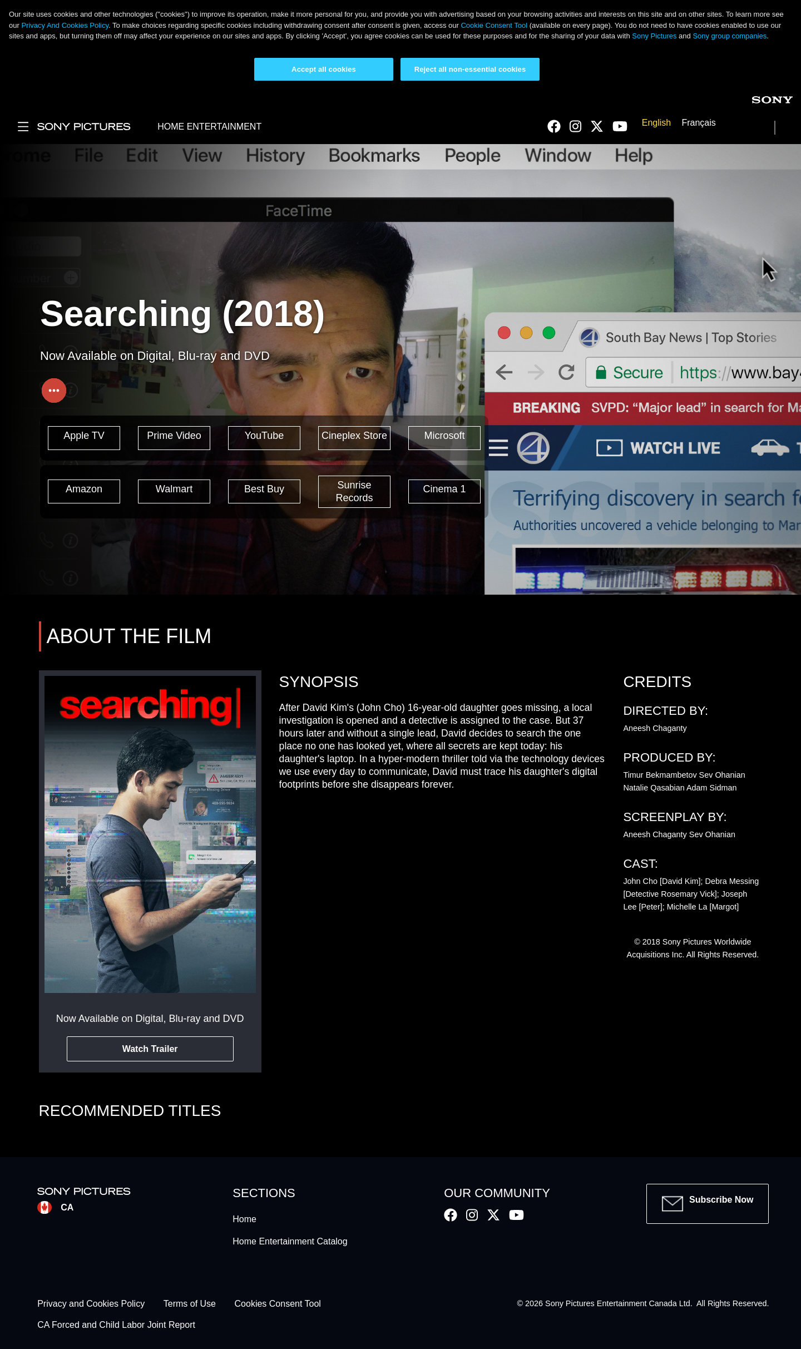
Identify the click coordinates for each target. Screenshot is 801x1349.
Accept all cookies (323, 69)
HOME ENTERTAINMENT (209, 126)
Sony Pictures (654, 36)
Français (698, 122)
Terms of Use (190, 1303)
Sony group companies (730, 36)
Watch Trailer (150, 1049)
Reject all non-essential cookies (470, 69)
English (656, 122)
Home (244, 1219)
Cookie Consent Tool (494, 25)
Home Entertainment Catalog (290, 1241)
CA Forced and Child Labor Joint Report (116, 1325)
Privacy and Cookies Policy (91, 1303)
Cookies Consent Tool (278, 1303)
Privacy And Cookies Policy (64, 25)
